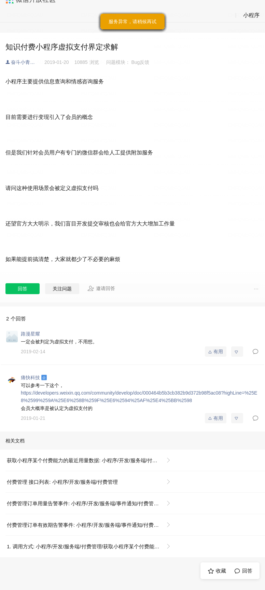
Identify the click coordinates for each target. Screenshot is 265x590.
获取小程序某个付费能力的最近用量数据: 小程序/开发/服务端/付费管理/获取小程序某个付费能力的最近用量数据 (91, 460)
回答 (22, 288)
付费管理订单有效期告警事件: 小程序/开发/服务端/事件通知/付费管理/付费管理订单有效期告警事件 (91, 525)
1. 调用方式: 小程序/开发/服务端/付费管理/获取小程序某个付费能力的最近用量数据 (91, 546)
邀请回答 (101, 288)
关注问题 (62, 288)
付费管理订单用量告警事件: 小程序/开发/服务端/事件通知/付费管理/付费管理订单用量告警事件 (91, 503)
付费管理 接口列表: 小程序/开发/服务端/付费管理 (62, 482)
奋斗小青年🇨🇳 (26, 62)
